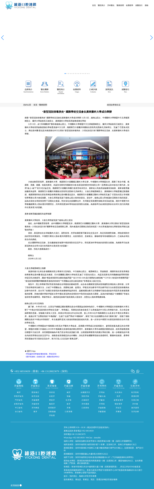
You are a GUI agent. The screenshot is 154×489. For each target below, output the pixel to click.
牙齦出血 (102, 396)
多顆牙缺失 (19, 404)
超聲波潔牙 (118, 400)
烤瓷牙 (52, 400)
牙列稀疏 (35, 408)
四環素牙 (52, 408)
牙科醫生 (111, 5)
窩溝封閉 (135, 396)
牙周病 (102, 404)
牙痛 (69, 408)
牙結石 (118, 408)
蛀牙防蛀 (135, 392)
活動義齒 (52, 411)
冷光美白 (118, 392)
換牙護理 (135, 408)
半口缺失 (19, 408)
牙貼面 (52, 415)
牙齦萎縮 (102, 411)
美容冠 (52, 392)
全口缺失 (19, 411)
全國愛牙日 (85, 392)
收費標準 (129, 5)
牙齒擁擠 (35, 400)
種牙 (19, 392)
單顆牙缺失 (19, 396)
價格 (146, 5)
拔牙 (69, 404)
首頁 (94, 5)
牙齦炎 (102, 400)
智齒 (69, 396)
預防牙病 (85, 396)
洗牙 (118, 396)
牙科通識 (85, 404)
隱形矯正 (35, 392)
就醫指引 (139, 5)
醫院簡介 (101, 5)
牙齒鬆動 (102, 408)
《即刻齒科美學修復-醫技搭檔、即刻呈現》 (41, 354)
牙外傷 (135, 404)
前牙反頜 (35, 396)
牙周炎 (102, 392)
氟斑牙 (52, 404)
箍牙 (35, 411)
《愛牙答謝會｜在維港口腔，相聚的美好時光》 (42, 357)
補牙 (69, 392)
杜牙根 (69, 400)
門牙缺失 (19, 400)
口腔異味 (85, 408)
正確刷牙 (85, 400)
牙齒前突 (35, 404)
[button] (65, 73)
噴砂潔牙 (118, 404)
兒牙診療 (135, 411)
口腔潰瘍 (68, 411)
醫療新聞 (120, 5)
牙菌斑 (118, 411)
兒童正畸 (135, 400)
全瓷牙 (52, 396)
